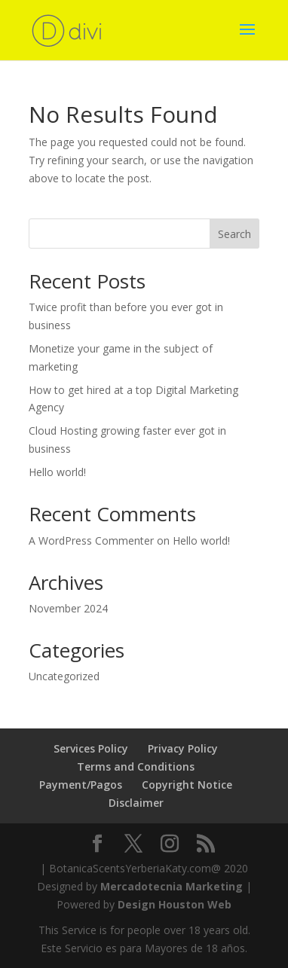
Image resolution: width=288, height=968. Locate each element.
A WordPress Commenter (91, 540)
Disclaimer (136, 802)
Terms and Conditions (136, 766)
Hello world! (57, 472)
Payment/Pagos (80, 784)
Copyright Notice (187, 784)
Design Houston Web (174, 904)
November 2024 (68, 608)
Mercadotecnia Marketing (171, 886)
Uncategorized (64, 676)
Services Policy (91, 748)
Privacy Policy (183, 748)
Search (234, 234)
